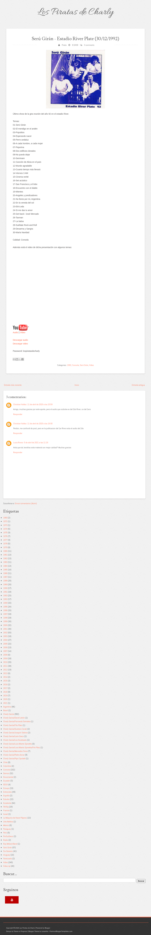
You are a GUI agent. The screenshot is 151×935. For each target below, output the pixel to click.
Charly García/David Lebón (14, 717)
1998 (5, 617)
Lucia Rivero (18, 442)
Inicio (77, 385)
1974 (5, 529)
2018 (5, 692)
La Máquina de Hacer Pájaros (15, 817)
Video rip (6, 866)
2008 (5, 654)
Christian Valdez (20, 404)
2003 (5, 636)
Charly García (8, 714)
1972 (5, 521)
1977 (5, 540)
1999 (5, 621)
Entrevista (7, 792)
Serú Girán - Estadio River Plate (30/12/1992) (75, 38)
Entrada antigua (138, 385)
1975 (5, 532)
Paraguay (7, 829)
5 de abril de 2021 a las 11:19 (36, 442)
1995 (5, 606)
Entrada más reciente (13, 385)
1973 (5, 525)
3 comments (89, 45)
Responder (17, 414)
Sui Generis (8, 851)
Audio (15, 332)
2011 (5, 666)
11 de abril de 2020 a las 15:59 (39, 404)
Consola (75, 365)
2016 (5, 684)
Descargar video (20, 343)
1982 (5, 558)
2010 (5, 662)
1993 (5, 599)
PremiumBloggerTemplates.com (61, 931)
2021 (5, 703)
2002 (5, 632)
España (6, 795)
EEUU (5, 784)
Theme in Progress (20, 931)
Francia (6, 810)
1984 (5, 566)
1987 (5, 577)
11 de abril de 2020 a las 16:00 (39, 423)
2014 (5, 677)
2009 (5, 658)
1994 (5, 603)
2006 (5, 647)
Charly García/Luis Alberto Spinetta (17, 743)
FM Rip (6, 806)
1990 (5, 588)
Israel (5, 814)
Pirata (64, 45)
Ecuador (6, 780)
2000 (5, 625)
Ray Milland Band (10, 843)
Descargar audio (20, 340)
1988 (5, 580)
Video (22, 332)
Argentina (7, 706)
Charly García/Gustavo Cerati (15, 729)
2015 (5, 680)
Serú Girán (84, 365)
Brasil (5, 710)
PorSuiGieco (8, 836)
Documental (8, 777)
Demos (6, 773)
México (6, 825)
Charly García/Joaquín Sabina (15, 732)
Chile (5, 762)
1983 (5, 562)
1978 (5, 543)
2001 (5, 629)
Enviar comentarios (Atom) (26, 503)
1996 (5, 610)
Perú (5, 832)
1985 (5, 569)
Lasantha (45, 931)
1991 (5, 591)
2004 (5, 640)
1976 (5, 536)
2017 (5, 688)
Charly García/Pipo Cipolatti (14, 758)
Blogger (47, 928)
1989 (5, 584)
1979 (5, 547)
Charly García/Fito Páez (12, 725)
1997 (5, 614)
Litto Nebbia (8, 821)
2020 (5, 699)
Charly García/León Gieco (13, 736)
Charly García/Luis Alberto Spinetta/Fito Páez (21, 747)
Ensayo (6, 788)
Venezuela (7, 858)
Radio (5, 840)
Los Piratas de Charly (75, 12)
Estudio (6, 799)
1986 (5, 573)
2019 (5, 695)
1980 (5, 551)
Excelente (7, 803)
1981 (5, 554)
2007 (5, 651)
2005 (5, 643)
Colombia (7, 766)
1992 (69, 365)
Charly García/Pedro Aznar (13, 754)
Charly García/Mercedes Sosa (15, 751)
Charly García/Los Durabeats (15, 740)
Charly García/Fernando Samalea (16, 721)
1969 (5, 517)
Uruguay (6, 855)
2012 (5, 669)
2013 (5, 673)
